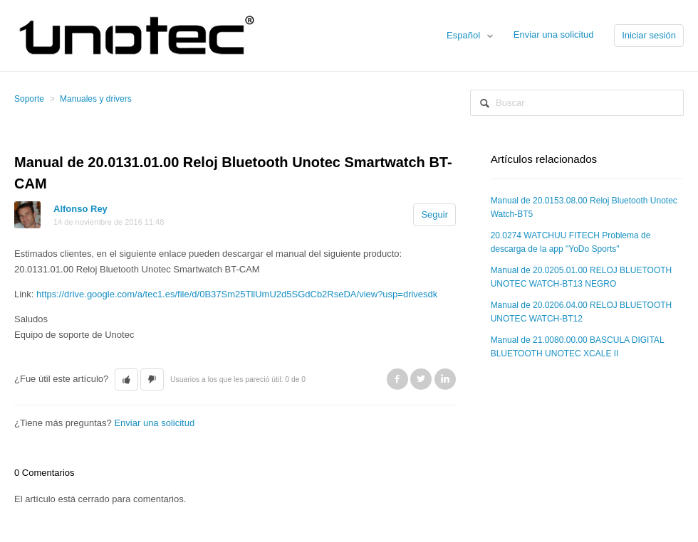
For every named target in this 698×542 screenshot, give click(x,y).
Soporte (29, 99)
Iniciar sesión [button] (649, 35)
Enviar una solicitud (554, 34)
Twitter (421, 379)
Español (465, 35)
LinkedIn (445, 379)
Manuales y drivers (96, 99)
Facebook (397, 379)
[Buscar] (577, 103)
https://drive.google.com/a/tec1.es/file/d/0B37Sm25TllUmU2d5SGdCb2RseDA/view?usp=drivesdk (236, 294)
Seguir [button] (434, 214)
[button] (126, 379)
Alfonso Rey (80, 208)
